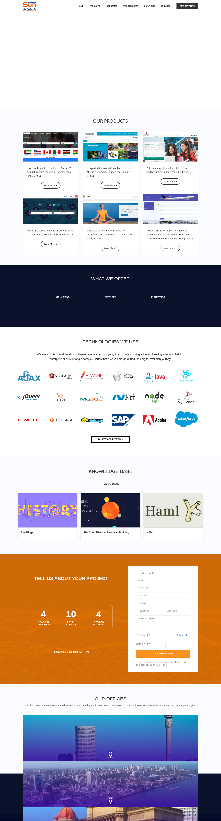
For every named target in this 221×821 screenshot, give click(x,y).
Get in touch (187, 6)
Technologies (130, 6)
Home (80, 6)
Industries (111, 6)
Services (165, 6)
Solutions (149, 6)
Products (94, 6)
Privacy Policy (160, 665)
